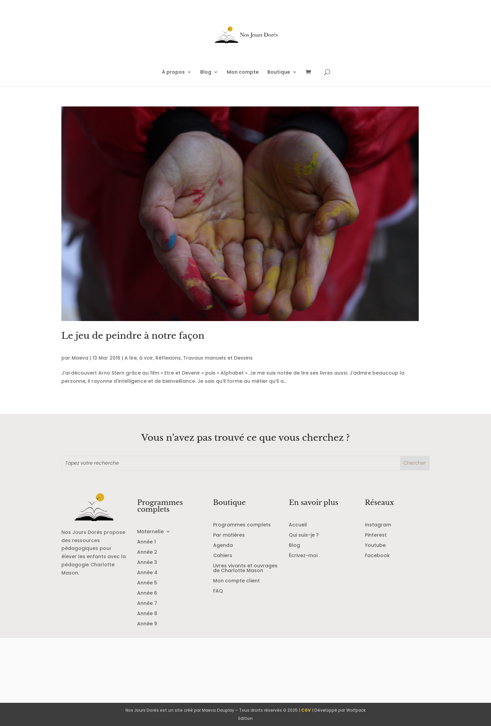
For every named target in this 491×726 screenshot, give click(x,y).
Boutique (278, 72)
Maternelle (150, 532)
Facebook (377, 556)
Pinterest (376, 535)
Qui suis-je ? (304, 535)
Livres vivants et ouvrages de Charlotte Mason (245, 568)
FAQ (218, 591)
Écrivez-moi (303, 556)
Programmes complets (242, 525)
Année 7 (147, 604)
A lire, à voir (138, 357)
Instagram (378, 525)
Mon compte (243, 72)
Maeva (80, 357)
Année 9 (147, 624)
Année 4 (147, 573)
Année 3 (147, 563)
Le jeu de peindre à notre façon (133, 335)
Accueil (298, 525)
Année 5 (147, 583)
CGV (306, 710)
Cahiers (222, 556)
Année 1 (146, 542)
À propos (173, 72)
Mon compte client (236, 581)
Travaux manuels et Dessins (218, 357)
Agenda (223, 546)
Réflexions (168, 357)
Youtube (375, 546)
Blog (205, 72)
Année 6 (147, 593)
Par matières (229, 535)
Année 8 (147, 614)
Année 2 (147, 552)
